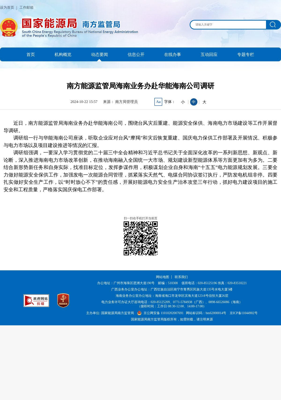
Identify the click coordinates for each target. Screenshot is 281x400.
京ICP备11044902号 (244, 313)
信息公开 (136, 54)
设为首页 (7, 7)
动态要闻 (99, 54)
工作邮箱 (26, 7)
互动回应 (209, 54)
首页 (30, 54)
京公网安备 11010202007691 (164, 313)
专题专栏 (245, 54)
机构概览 (63, 54)
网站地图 (162, 277)
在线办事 (172, 54)
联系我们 (181, 277)
